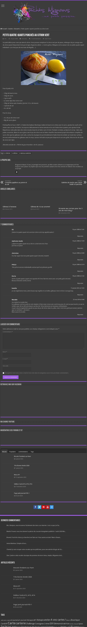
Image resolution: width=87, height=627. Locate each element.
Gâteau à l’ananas (9, 207)
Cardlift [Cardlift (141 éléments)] (4, 624)
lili (13, 229)
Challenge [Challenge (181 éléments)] (30, 623)
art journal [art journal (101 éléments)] (14, 620)
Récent (4, 452)
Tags (32, 452)
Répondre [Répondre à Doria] (80, 283)
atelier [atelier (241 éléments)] (47, 620)
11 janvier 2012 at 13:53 (77, 288)
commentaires (23, 452)
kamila (14, 288)
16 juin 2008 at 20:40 (78, 253)
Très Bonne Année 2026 (21, 465)
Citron (8, 153)
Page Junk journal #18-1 (21, 493)
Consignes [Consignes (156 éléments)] (39, 623)
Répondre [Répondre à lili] (80, 236)
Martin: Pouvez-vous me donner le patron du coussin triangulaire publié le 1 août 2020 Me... (36, 531)
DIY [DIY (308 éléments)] (51, 623)
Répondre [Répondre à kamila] (80, 295)
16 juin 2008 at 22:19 (78, 264)
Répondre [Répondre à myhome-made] (80, 248)
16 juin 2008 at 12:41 (78, 229)
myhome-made (17, 241)
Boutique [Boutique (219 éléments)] (75, 620)
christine (15, 253)
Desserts (17, 29)
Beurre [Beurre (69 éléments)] (68, 620)
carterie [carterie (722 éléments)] (21, 623)
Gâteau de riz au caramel (40, 207)
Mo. (6, 38)
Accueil (3, 29)
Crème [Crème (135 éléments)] (46, 624)
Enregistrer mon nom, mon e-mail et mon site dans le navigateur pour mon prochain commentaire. (37, 373)
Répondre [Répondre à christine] (80, 260)
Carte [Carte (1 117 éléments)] (11, 623)
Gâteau (15, 153)
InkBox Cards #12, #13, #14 (23, 484)
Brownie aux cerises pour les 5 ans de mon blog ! (70, 209)
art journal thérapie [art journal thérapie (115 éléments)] (25, 620)
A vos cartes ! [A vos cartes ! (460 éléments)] (58, 619)
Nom (5, 352)
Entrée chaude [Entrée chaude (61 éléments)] (74, 624)
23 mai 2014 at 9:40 (78, 299)
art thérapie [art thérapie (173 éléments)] (38, 620)
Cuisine (10, 29)
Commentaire (8, 332)
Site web (5, 366)
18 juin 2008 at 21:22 (78, 276)
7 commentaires (36, 38)
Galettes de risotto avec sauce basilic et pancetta (70, 182)
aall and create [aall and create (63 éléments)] (5, 620)
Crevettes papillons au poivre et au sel (16, 182)
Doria (14, 276)
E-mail (5, 359)
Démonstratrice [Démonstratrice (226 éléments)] (61, 623)
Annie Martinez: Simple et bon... (17, 543)
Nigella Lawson (26, 153)
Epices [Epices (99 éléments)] (81, 624)
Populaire (12, 452)
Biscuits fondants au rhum (22, 456)
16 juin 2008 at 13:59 (78, 241)
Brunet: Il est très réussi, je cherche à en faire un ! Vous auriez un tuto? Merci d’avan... (34, 537)
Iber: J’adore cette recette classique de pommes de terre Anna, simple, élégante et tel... (35, 555)
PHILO (14, 264)
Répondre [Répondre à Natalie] (80, 314)
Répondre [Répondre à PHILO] (80, 271)
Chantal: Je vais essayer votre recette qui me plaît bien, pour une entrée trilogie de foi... (35, 549)
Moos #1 (17, 475)
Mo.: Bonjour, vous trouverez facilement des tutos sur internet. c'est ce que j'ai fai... (33, 525)
